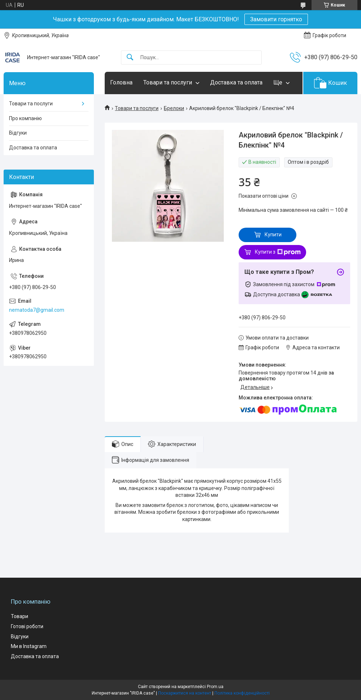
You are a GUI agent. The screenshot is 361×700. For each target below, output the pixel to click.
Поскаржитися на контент (184, 693)
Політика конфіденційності (242, 693)
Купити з (278, 252)
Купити (273, 234)
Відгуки (18, 133)
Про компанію (25, 118)
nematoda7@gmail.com (36, 310)
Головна (121, 82)
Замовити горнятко (276, 19)
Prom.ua (215, 686)
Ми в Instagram (29, 646)
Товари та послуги (167, 82)
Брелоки (174, 108)
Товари (19, 616)
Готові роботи (27, 626)
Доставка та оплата (236, 82)
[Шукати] (130, 57)
